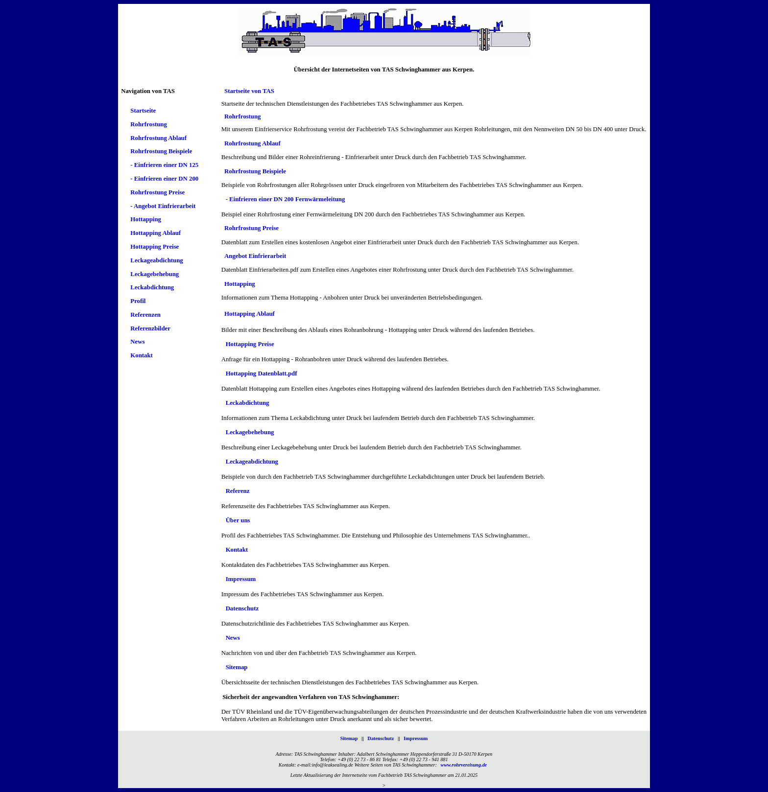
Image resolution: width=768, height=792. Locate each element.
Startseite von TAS (249, 91)
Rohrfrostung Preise (157, 192)
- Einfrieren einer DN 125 (164, 165)
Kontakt (141, 355)
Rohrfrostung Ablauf (158, 138)
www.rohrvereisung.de (464, 765)
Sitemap (237, 667)
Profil (137, 301)
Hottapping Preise (154, 246)
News (137, 342)
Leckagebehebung (154, 274)
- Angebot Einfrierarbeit (162, 206)
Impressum (241, 579)
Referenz (238, 491)
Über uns (238, 520)
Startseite (143, 111)
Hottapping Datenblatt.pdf (261, 374)
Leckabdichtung (152, 287)
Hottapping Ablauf (155, 233)
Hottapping (145, 219)
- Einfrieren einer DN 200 (164, 178)
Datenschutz (242, 609)
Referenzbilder (150, 328)
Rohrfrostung (148, 124)
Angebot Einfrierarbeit (255, 256)
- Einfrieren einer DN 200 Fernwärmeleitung (285, 199)
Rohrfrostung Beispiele (161, 151)
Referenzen (145, 314)
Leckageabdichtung (156, 260)
